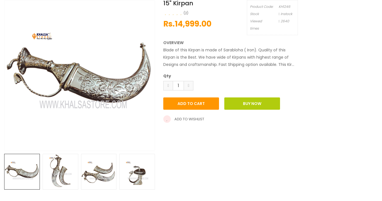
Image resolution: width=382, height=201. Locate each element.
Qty (167, 76)
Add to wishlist (183, 119)
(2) (186, 13)
